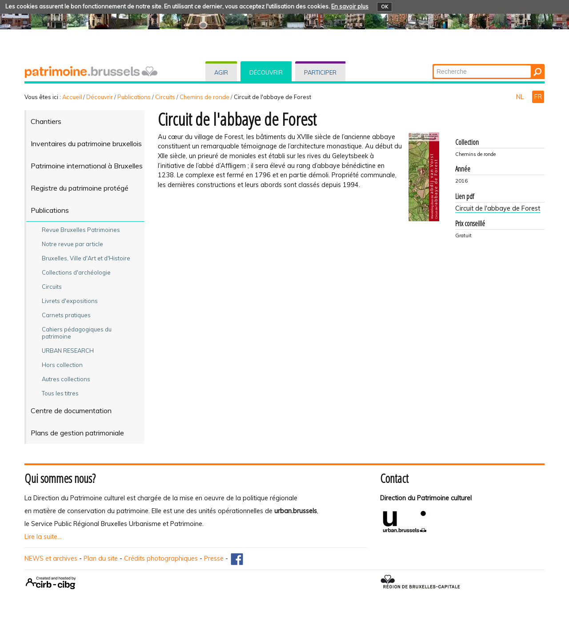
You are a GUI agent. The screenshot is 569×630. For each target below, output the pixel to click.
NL (520, 97)
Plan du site (101, 558)
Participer (320, 72)
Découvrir (266, 72)
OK (384, 7)
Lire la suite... (42, 537)
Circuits (165, 96)
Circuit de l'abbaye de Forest (497, 208)
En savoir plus (350, 6)
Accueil (72, 96)
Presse (214, 558)
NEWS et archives (50, 558)
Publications (134, 96)
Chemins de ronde (204, 96)
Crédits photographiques (161, 558)
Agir (221, 72)
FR (538, 97)
